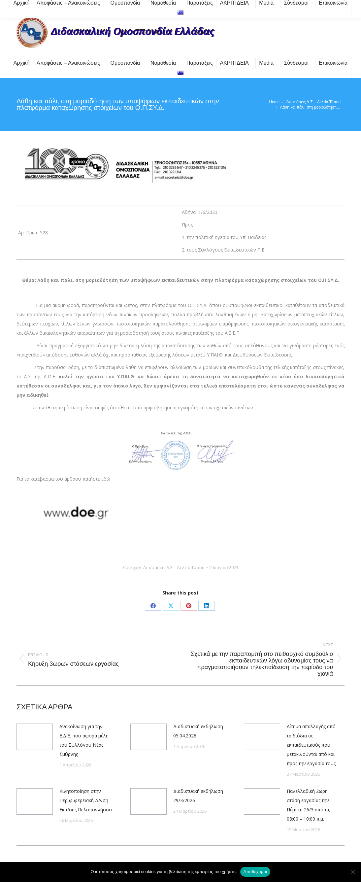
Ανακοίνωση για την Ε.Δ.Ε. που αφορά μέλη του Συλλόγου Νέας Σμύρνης (84, 740)
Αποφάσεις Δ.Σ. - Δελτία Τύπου (174, 567)
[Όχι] (352, 871)
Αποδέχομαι (255, 871)
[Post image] (34, 737)
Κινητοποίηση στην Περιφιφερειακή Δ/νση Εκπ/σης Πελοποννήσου (85, 800)
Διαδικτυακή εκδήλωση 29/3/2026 (198, 795)
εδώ (105, 479)
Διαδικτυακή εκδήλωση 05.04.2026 (198, 731)
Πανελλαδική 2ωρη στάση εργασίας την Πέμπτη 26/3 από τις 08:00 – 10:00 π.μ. (308, 805)
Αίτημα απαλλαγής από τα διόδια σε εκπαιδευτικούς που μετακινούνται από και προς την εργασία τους (311, 744)
